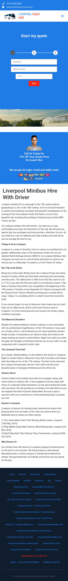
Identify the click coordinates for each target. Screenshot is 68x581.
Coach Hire (29, 16)
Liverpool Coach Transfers (20, 550)
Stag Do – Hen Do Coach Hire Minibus (24, 562)
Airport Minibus (50, 474)
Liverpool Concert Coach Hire (46, 550)
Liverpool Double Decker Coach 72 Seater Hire (34, 518)
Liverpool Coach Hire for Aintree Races (23, 543)
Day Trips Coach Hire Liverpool (19, 499)
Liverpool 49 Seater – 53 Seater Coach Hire (34, 506)
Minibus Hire (35, 474)
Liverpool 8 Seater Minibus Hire (49, 537)
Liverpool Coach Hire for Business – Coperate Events (34, 512)
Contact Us (39, 481)
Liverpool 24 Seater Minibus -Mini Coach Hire (34, 531)
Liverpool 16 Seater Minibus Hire (50, 524)
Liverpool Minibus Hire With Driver (34, 556)
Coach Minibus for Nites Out (43, 487)
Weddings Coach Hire (51, 562)
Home (12, 474)
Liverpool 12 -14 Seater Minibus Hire (19, 524)
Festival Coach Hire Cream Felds (48, 499)
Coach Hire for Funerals (21, 493)
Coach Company (13, 481)
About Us (22, 474)
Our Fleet (27, 481)
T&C (49, 481)
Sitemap (58, 481)
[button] (62, 16)
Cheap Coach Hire (21, 487)
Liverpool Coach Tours (51, 543)
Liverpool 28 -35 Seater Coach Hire (19, 537)
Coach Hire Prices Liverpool (45, 493)
